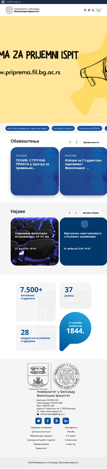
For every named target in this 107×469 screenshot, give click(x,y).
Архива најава (91, 212)
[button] (8, 69)
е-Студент (71, 436)
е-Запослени (71, 440)
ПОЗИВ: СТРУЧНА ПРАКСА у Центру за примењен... (32, 164)
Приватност (41, 448)
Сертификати (71, 427)
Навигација (11, 2)
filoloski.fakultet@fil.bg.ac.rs (52, 414)
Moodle (71, 432)
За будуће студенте (63, 128)
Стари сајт (71, 444)
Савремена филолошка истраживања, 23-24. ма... (33, 235)
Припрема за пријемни (41, 427)
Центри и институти (41, 432)
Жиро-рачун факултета (51, 411)
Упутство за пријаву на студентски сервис (27, 128)
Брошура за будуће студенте (41, 440)
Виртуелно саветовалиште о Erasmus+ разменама (83, 235)
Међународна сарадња (41, 436)
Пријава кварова (41, 444)
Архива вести (91, 142)
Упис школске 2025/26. (89, 128)
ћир (98, 10)
